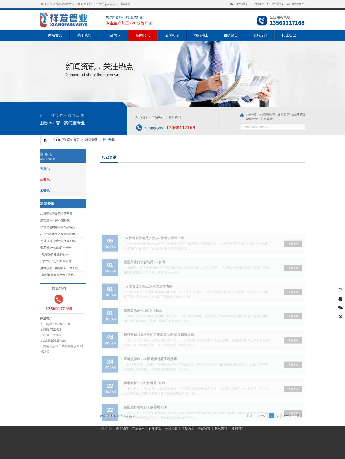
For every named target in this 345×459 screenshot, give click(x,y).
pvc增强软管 (282, 114)
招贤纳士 (201, 35)
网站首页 (55, 35)
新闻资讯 (143, 35)
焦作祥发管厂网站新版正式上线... (48, 268)
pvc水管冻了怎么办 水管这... (44, 261)
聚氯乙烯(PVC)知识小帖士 (43, 247)
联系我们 (275, 4)
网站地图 (296, 4)
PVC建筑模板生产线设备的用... (46, 234)
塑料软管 (267, 119)
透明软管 (299, 114)
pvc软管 (266, 114)
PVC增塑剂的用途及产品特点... (46, 227)
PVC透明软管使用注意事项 (44, 213)
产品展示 (113, 35)
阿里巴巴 (289, 35)
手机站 (257, 4)
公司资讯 (32, 168)
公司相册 (172, 35)
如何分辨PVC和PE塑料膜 (43, 220)
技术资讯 (32, 191)
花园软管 (282, 119)
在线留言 (231, 35)
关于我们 (84, 35)
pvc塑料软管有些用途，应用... (46, 275)
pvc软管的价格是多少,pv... (43, 254)
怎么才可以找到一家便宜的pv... (46, 240)
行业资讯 (32, 179)
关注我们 (239, 4)
